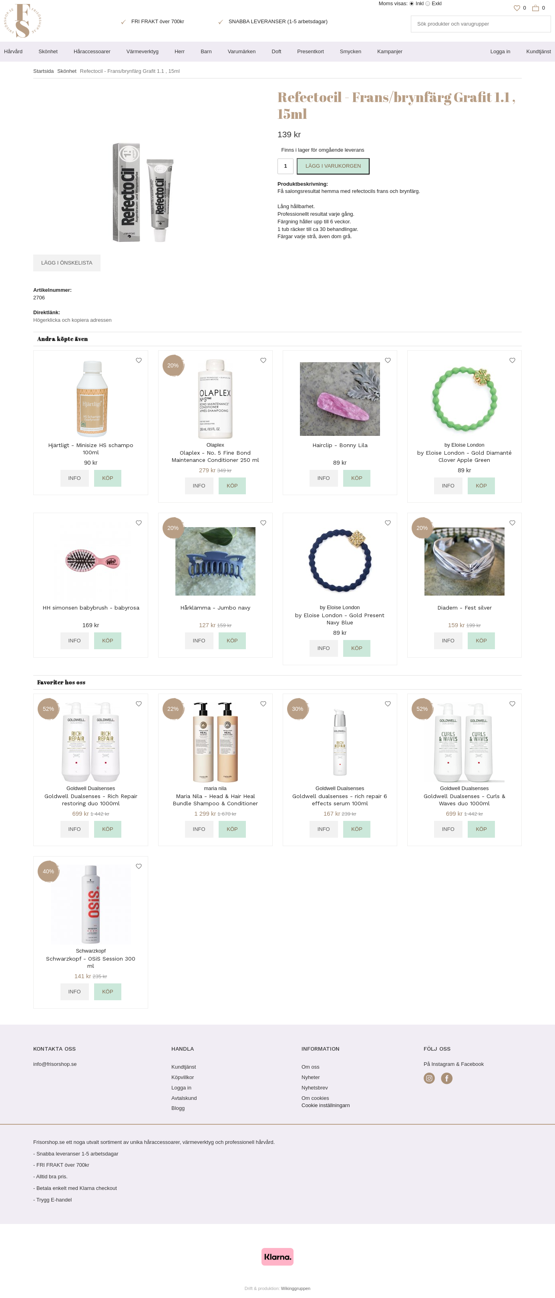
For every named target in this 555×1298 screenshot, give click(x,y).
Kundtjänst (539, 51)
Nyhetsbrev (315, 1088)
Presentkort (310, 51)
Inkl (420, 3)
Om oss (311, 1067)
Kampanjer (389, 51)
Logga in (501, 51)
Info (74, 478)
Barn (206, 51)
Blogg (178, 1108)
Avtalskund (184, 1098)
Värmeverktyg (143, 51)
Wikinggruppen (295, 1288)
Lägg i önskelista (66, 263)
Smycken (350, 51)
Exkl (437, 3)
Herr (180, 51)
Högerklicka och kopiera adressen (72, 320)
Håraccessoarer (92, 51)
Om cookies (315, 1098)
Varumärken (242, 51)
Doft (277, 51)
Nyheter (311, 1077)
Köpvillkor (182, 1077)
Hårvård (13, 51)
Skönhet (48, 51)
